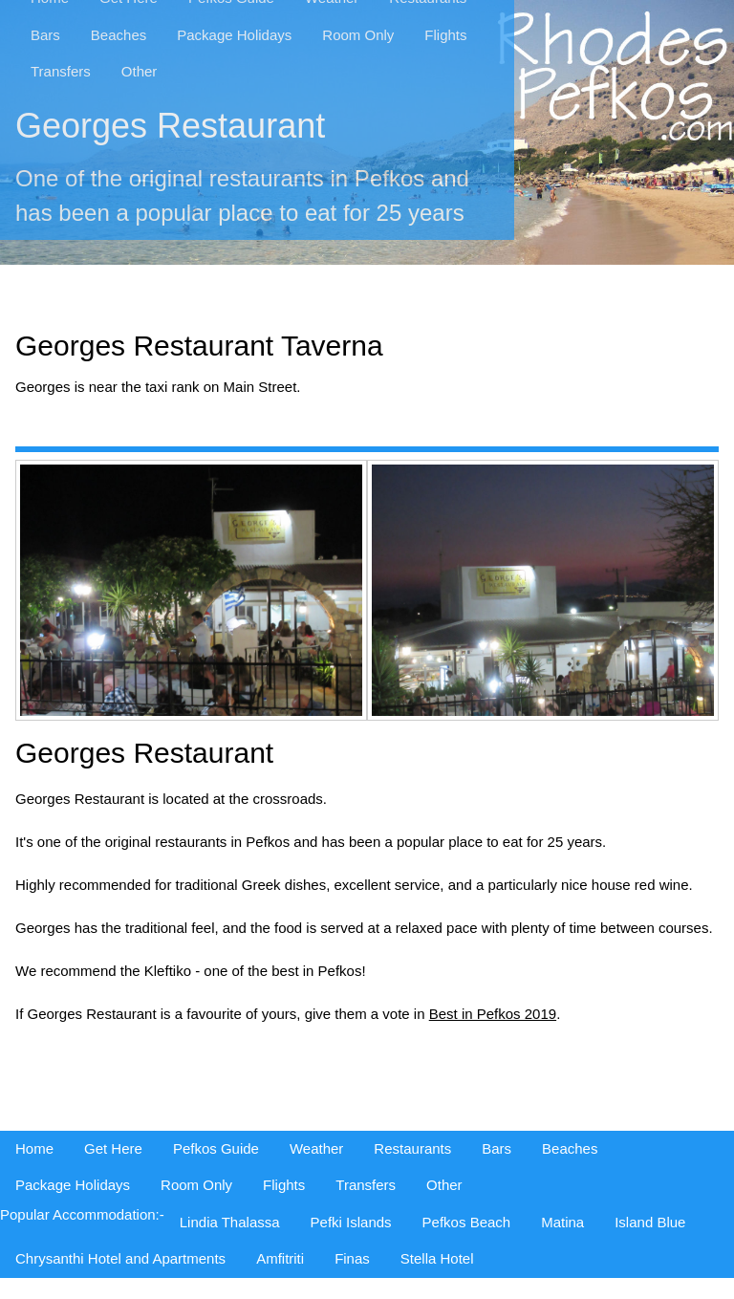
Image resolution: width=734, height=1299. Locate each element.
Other (139, 71)
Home (34, 1148)
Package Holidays (234, 35)
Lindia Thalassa (230, 1222)
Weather (316, 1148)
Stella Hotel (437, 1258)
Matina (562, 1222)
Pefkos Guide (216, 1148)
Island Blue (650, 1222)
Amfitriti (280, 1258)
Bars (45, 35)
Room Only (358, 35)
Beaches (118, 35)
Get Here (113, 1148)
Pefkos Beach (466, 1222)
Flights (445, 35)
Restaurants (412, 1148)
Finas (352, 1258)
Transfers (61, 71)
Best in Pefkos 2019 (492, 1014)
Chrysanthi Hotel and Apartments (120, 1258)
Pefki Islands (351, 1222)
